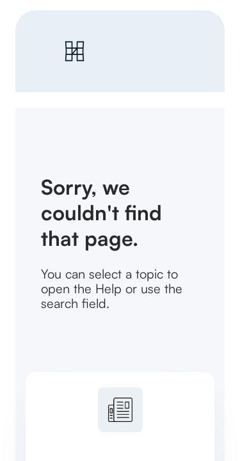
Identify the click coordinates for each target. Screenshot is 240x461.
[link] (123, 51)
